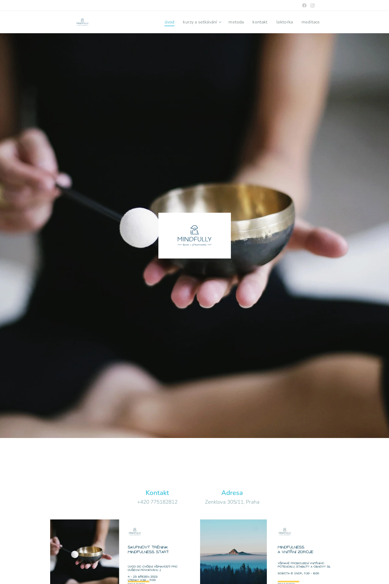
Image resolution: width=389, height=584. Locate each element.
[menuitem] (163, 22)
